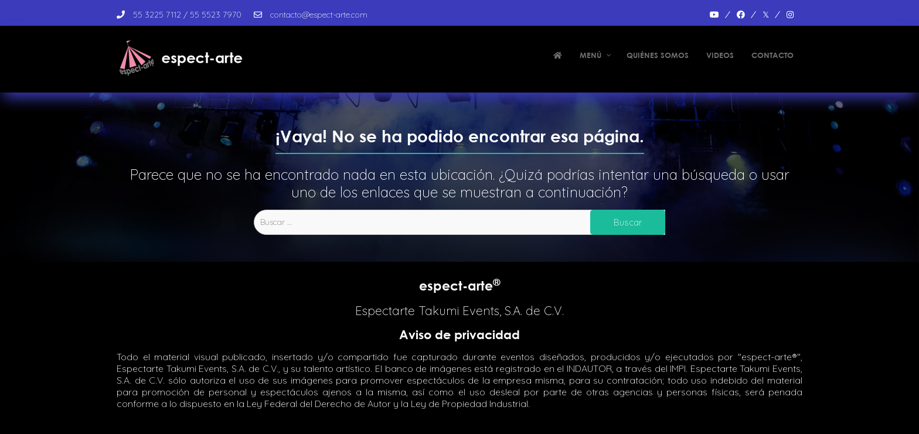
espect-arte (460, 285)
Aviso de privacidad (459, 334)
